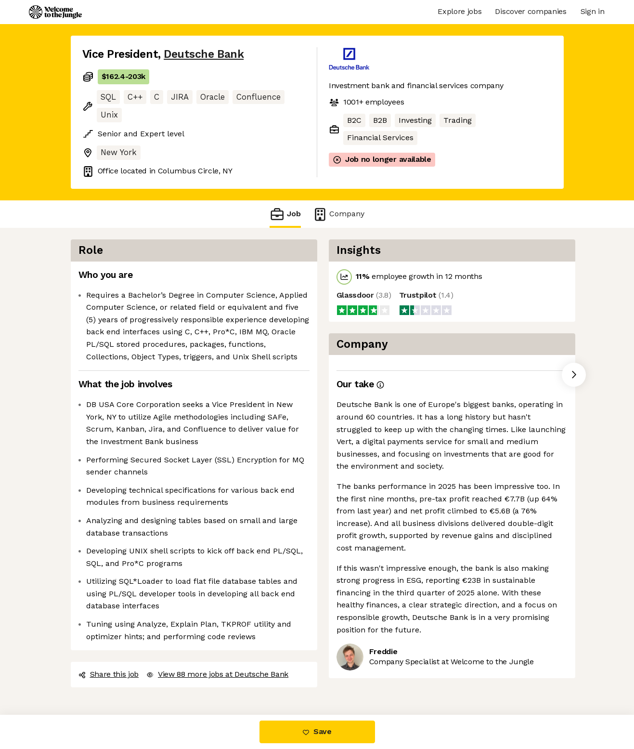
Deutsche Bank (204, 54)
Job (285, 214)
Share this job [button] (108, 674)
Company (338, 214)
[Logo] (55, 12)
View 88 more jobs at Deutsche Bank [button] (217, 674)
